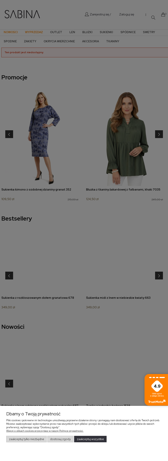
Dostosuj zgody (60, 439)
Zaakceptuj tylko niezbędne (26, 439)
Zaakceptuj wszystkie (90, 439)
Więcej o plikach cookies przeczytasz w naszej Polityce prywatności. (45, 431)
